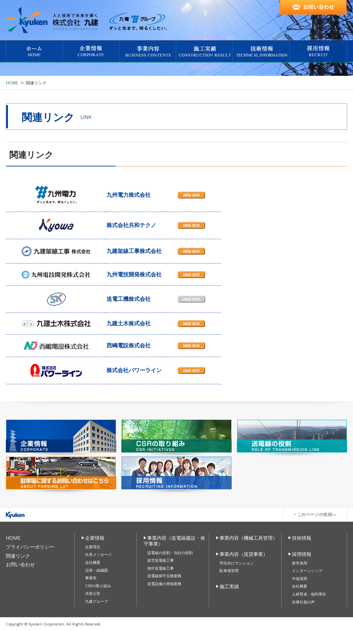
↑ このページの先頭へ (315, 514)
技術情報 (301, 538)
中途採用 (299, 578)
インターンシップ (307, 570)
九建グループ (96, 601)
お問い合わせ (20, 564)
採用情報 (301, 554)
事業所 (91, 577)
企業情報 (94, 538)
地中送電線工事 (160, 568)
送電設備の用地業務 (164, 583)
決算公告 (92, 593)
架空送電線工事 (160, 560)
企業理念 (92, 546)
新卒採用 (299, 563)
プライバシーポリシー (30, 546)
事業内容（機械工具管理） (249, 538)
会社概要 (92, 562)
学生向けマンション (237, 563)
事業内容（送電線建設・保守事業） (174, 541)
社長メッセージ (98, 554)
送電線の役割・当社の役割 (170, 552)
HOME (12, 83)
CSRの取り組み (98, 585)
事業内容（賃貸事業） (244, 554)
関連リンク (18, 555)
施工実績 (229, 586)
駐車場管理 (229, 570)
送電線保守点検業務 (164, 575)
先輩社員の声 (303, 601)
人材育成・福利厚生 (309, 594)
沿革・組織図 (96, 570)
